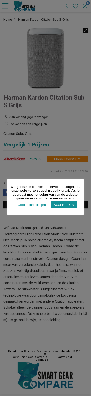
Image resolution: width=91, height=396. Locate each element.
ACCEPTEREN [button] (64, 204)
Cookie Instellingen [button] (32, 205)
